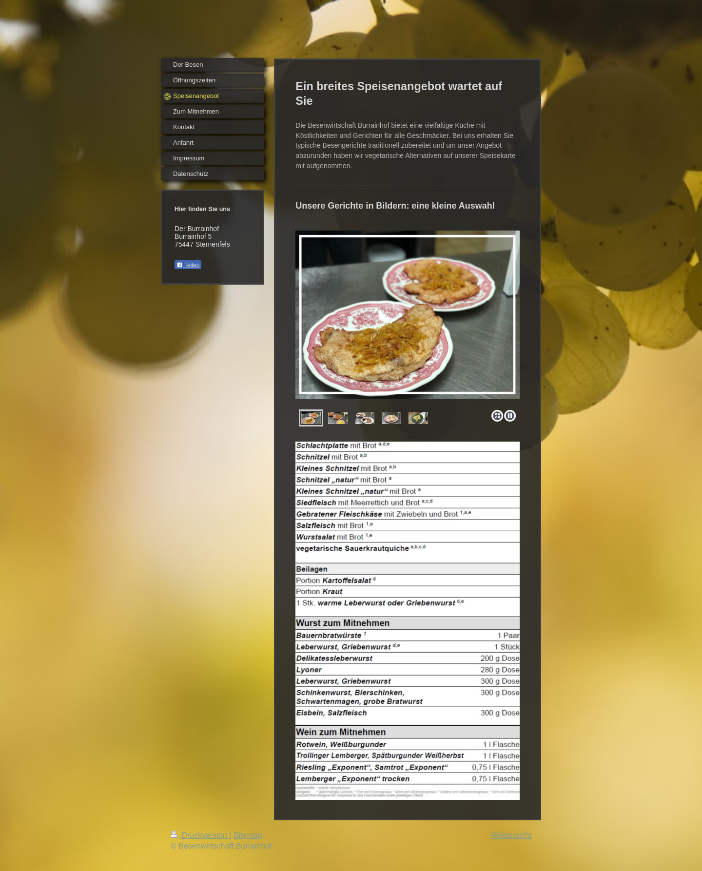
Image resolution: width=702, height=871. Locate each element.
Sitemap (248, 835)
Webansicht (511, 835)
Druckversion (200, 835)
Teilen (187, 265)
